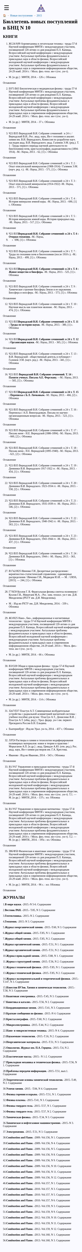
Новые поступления (21, 15)
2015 (39, 15)
